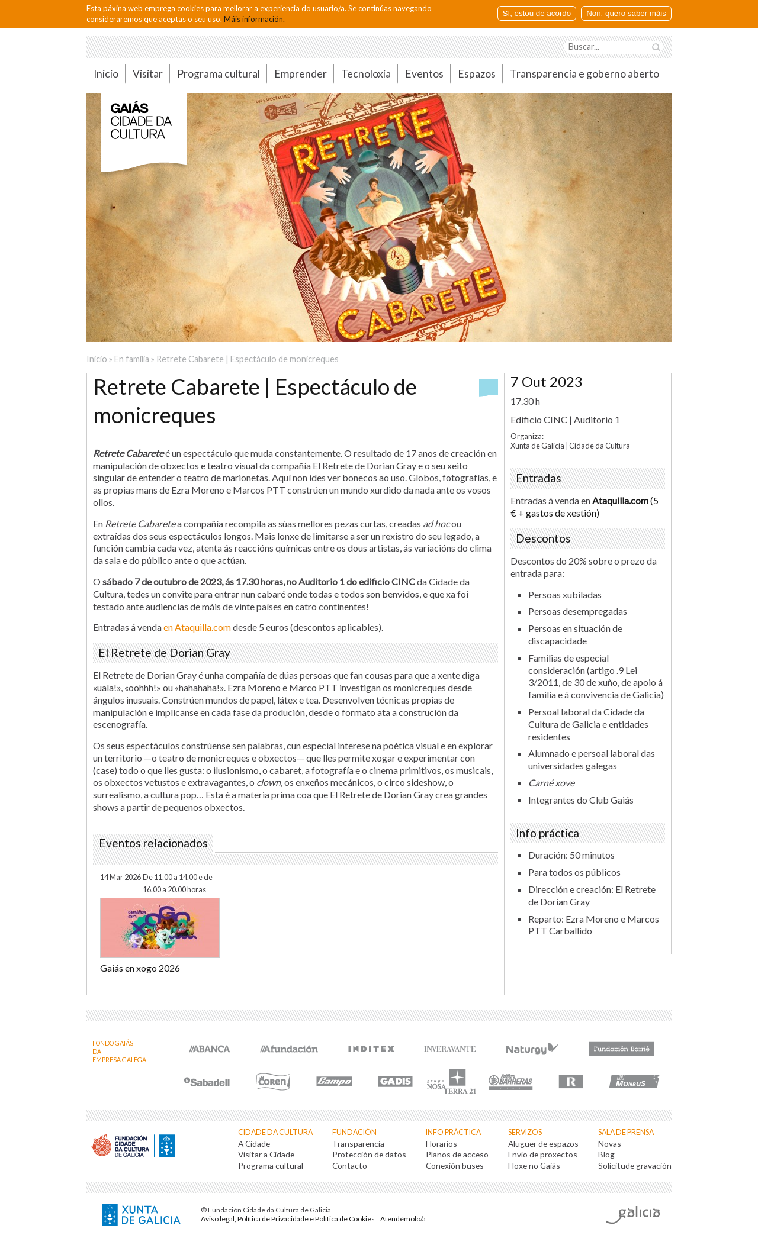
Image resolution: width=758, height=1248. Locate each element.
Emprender (300, 73)
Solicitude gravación (635, 1165)
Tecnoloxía (366, 73)
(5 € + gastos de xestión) (584, 506)
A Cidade (254, 1144)
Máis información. (254, 19)
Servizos (525, 1132)
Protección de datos (369, 1154)
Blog (606, 1154)
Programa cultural (218, 73)
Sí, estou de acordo (537, 13)
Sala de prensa (626, 1132)
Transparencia (358, 1144)
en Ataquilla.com (197, 627)
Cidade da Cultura (275, 1132)
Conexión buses (455, 1165)
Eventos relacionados (153, 843)
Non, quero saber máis (626, 13)
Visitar (148, 73)
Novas (609, 1144)
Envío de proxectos (542, 1154)
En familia (131, 359)
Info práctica (453, 1132)
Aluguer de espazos (543, 1144)
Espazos (477, 73)
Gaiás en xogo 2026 (140, 967)
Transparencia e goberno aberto (584, 73)
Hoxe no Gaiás (534, 1165)
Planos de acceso (457, 1154)
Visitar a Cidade (266, 1154)
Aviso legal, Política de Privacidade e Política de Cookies (288, 1218)
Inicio (106, 73)
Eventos (424, 73)
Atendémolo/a (403, 1218)
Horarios (441, 1144)
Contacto (349, 1165)
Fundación (354, 1132)
